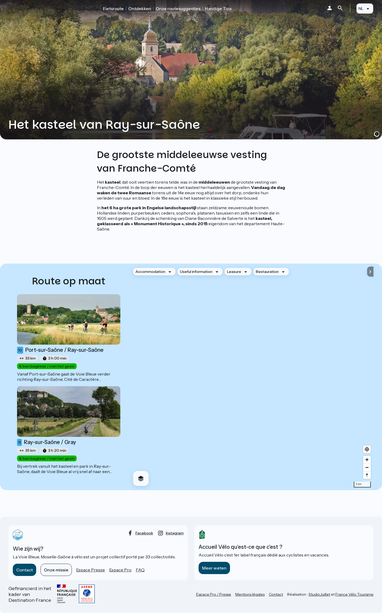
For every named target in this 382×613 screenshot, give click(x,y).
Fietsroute (113, 8)
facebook (144, 533)
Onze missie (56, 569)
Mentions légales (250, 594)
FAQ (140, 569)
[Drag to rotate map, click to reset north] (367, 475)
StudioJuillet (319, 594)
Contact (24, 569)
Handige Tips (218, 8)
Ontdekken (139, 8)
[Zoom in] (367, 459)
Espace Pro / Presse (213, 594)
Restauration (267, 271)
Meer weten (214, 568)
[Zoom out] (367, 467)
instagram (175, 533)
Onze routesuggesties (178, 8)
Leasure (234, 271)
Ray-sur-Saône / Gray (46, 442)
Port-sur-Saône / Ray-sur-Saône (60, 350)
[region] (251, 377)
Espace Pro (120, 569)
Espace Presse (90, 569)
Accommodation (150, 271)
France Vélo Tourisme (354, 594)
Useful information (196, 271)
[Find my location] (367, 449)
